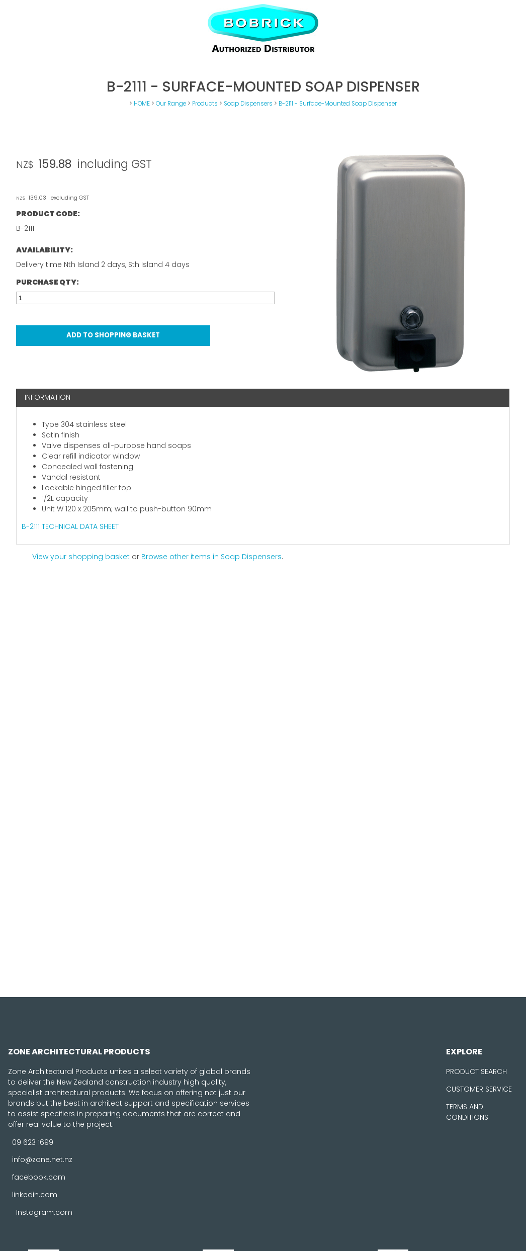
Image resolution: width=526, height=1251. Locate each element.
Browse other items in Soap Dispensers (211, 557)
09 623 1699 (32, 1142)
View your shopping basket (81, 557)
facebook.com (38, 1177)
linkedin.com (34, 1195)
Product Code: (48, 214)
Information (47, 397)
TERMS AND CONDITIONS (467, 1112)
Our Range (171, 104)
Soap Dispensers (248, 104)
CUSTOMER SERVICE (479, 1089)
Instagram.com (44, 1212)
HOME (142, 104)
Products (205, 104)
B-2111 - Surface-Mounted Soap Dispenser (338, 104)
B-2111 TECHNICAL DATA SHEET (70, 526)
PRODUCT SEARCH (476, 1071)
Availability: (44, 250)
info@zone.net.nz (42, 1159)
